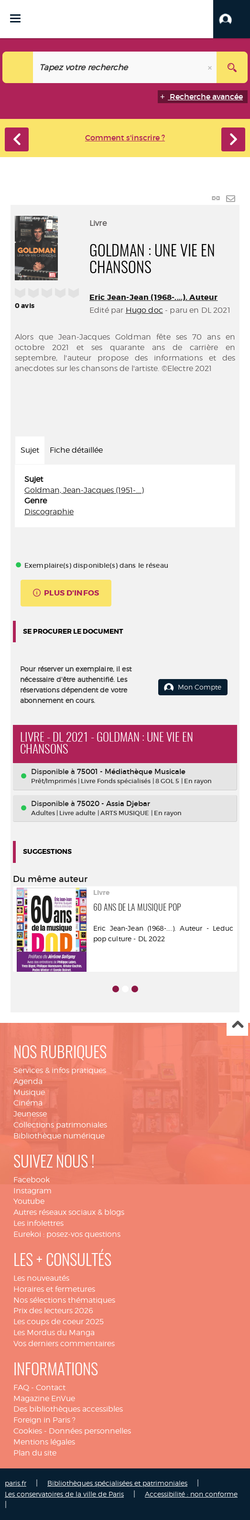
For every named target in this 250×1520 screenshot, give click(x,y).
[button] (231, 19)
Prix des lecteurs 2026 (53, 1310)
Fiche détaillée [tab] (76, 450)
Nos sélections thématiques (64, 1300)
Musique (29, 1092)
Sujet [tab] (30, 450)
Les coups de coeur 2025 (58, 1321)
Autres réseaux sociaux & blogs (68, 1212)
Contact (50, 1387)
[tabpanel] (125, 496)
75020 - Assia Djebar (113, 803)
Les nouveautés (41, 1278)
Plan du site (34, 1452)
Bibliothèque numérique (59, 1135)
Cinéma (28, 1102)
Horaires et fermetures (54, 1289)
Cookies (27, 1430)
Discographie (49, 511)
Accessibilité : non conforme (191, 1494)
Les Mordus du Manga (54, 1332)
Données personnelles (90, 1430)
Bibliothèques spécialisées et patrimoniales (117, 1483)
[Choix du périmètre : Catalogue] (17, 67)
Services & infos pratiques (59, 1070)
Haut (237, 1025)
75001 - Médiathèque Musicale (131, 771)
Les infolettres (38, 1223)
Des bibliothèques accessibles (68, 1409)
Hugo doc (144, 310)
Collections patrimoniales (60, 1124)
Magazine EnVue (44, 1398)
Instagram (32, 1190)
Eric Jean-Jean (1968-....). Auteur (153, 297)
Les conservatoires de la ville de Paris (64, 1494)
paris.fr (15, 1483)
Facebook (31, 1179)
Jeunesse (30, 1113)
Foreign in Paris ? (44, 1419)
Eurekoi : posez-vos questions (66, 1234)
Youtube (28, 1201)
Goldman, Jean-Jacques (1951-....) (84, 490)
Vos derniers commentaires (64, 1343)
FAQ (21, 1387)
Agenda (28, 1081)
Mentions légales (44, 1441)
